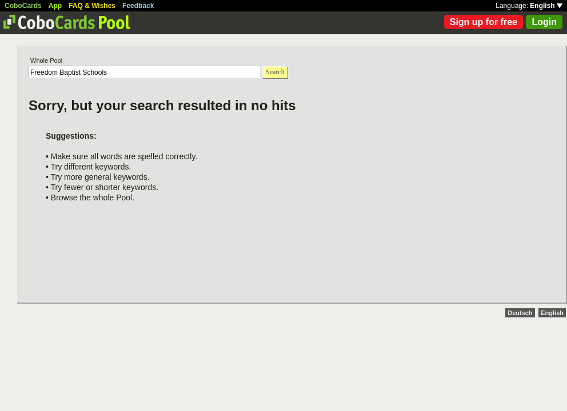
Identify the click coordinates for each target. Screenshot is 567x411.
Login (544, 22)
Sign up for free (483, 22)
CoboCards (23, 6)
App (55, 6)
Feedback (138, 6)
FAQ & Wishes (92, 6)
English (546, 6)
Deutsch (520, 312)
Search (275, 72)
